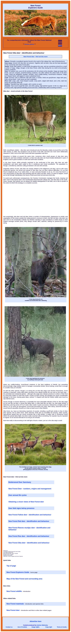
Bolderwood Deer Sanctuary (19, 482)
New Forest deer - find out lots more (35, 56)
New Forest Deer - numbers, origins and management (29, 489)
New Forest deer (13, 610)
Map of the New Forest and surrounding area (24, 579)
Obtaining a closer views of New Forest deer (26, 502)
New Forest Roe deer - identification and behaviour (28, 536)
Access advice (29, 44)
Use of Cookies (22, 627)
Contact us (9, 627)
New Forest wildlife (14, 591)
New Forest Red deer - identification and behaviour (28, 521)
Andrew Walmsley (42, 625)
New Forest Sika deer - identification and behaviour (28, 543)
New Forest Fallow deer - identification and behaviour (29, 515)
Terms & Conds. (62, 627)
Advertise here (35, 621)
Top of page (11, 566)
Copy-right (48, 627)
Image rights (35, 627)
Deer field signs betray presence (21, 508)
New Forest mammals (15, 604)
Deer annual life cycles (17, 495)
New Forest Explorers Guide (18, 572)
